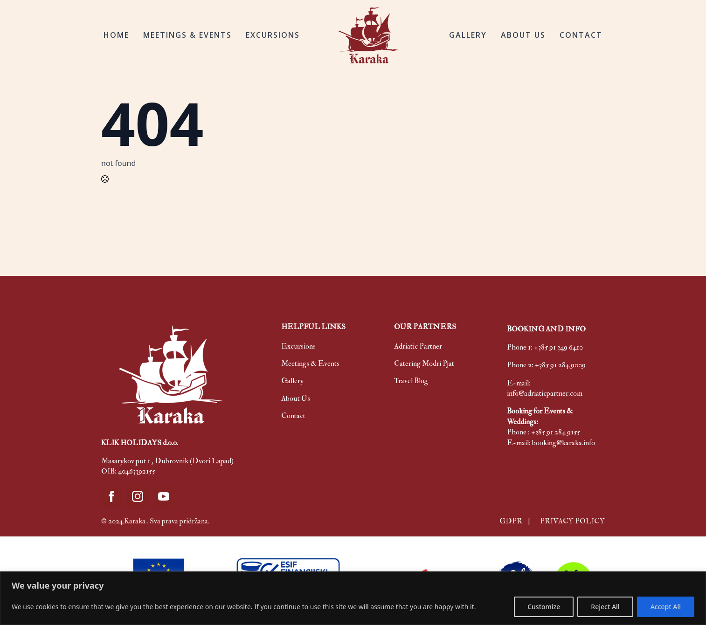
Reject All (605, 606)
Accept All (666, 606)
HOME (116, 35)
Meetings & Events (310, 363)
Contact (293, 415)
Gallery (292, 380)
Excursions (298, 346)
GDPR (511, 521)
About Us (295, 398)
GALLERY (468, 35)
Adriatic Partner (418, 346)
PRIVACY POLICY (572, 521)
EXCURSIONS (273, 35)
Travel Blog (411, 380)
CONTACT (581, 35)
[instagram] (137, 496)
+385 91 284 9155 (555, 432)
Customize (543, 606)
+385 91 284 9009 (560, 365)
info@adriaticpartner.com (544, 393)
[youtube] (163, 496)
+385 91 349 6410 (558, 347)
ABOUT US (523, 35)
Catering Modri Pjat (424, 363)
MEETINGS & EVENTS (187, 35)
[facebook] (111, 496)
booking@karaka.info (563, 442)
